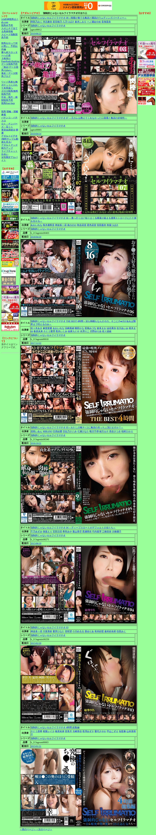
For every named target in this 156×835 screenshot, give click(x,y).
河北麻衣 (47, 21)
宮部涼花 (57, 531)
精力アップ (7, 148)
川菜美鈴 (47, 631)
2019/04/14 (36, 133)
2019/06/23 (36, 33)
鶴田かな (79, 328)
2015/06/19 (36, 543)
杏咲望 (68, 631)
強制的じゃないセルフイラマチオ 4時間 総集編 (55, 727)
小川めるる (78, 631)
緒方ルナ (104, 431)
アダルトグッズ (9, 145)
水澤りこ (84, 331)
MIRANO (47, 431)
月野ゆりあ (96, 331)
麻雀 (3, 114)
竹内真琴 (97, 531)
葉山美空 (77, 531)
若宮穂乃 (57, 21)
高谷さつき (115, 431)
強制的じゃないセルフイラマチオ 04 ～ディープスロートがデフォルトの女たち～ (73, 527)
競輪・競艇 (12, 111)
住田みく (121, 631)
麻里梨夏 (47, 328)
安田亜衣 (101, 225)
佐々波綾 (106, 331)
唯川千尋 (94, 431)
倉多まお (101, 328)
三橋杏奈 (106, 531)
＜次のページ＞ (44, 829)
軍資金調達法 (8, 130)
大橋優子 (116, 531)
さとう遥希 (36, 731)
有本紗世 (99, 631)
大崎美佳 (77, 731)
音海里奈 (106, 21)
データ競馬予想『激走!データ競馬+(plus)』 (9, 67)
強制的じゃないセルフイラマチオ (48, 25)
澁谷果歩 (111, 328)
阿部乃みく (36, 21)
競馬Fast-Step (8, 103)
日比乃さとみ (70, 431)
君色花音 (91, 225)
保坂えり (47, 531)
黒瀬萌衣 (87, 531)
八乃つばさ (68, 21)
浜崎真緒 (69, 328)
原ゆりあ (89, 631)
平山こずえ (112, 731)
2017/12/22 (36, 343)
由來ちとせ (73, 331)
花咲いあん (36, 431)
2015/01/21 (36, 746)
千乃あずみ (36, 531)
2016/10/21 (36, 443)
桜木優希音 (48, 225)
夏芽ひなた (58, 631)
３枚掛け (6, 58)
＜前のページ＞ (28, 829)
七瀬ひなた (83, 431)
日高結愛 (57, 431)
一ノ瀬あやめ (94, 21)
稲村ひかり (127, 431)
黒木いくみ (61, 331)
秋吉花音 (81, 225)
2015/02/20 (36, 643)
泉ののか (72, 225)
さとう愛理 (49, 331)
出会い (4, 154)
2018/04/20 (36, 237)
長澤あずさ (88, 731)
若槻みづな (90, 328)
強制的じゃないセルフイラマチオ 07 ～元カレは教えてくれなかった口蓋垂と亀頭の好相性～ (79, 118)
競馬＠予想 (7, 25)
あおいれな (36, 225)
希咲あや (67, 531)
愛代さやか (100, 731)
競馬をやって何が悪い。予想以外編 (9, 46)
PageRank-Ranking (10, 61)
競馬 (3, 111)
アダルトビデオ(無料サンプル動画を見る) (9, 139)
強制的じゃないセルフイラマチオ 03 (49, 627)
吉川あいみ (122, 328)
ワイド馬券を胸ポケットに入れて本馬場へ (9, 85)
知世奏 (122, 731)
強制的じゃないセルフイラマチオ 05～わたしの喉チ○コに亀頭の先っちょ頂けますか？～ (77, 427)
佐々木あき (36, 328)
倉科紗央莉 (110, 631)
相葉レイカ (48, 731)
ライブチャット (9, 151)
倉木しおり (80, 21)
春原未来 (38, 331)
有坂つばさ (112, 225)
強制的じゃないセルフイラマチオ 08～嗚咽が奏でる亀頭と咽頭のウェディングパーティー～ (79, 18)
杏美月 (68, 731)
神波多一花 (61, 225)
